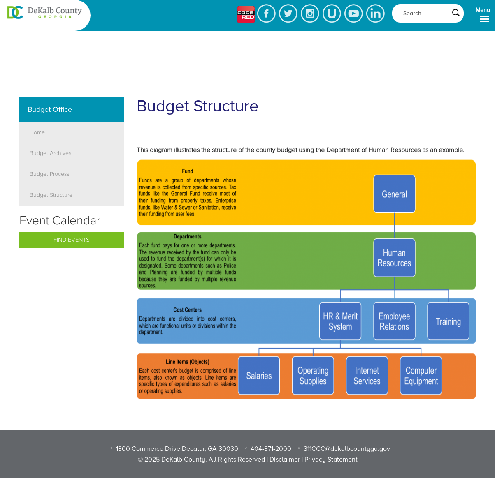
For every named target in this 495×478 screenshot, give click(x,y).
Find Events (71, 240)
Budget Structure (51, 195)
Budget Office (50, 109)
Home (37, 132)
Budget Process (49, 174)
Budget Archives (50, 153)
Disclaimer (285, 459)
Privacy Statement (331, 459)
